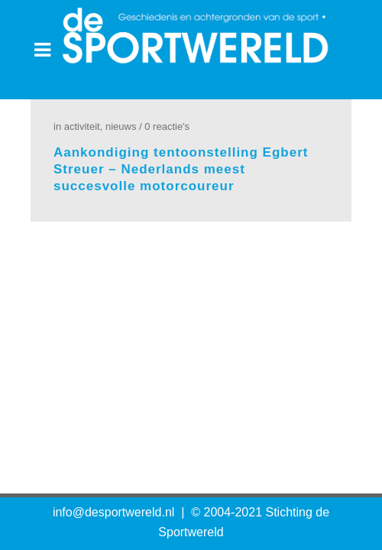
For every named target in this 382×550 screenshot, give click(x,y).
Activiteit (82, 126)
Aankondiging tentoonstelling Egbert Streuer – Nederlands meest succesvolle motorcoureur (180, 169)
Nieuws (120, 126)
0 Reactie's (166, 126)
